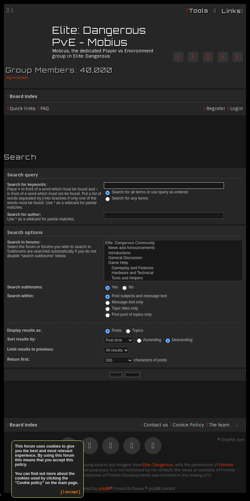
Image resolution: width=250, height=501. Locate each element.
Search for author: (24, 214)
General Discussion (173, 258)
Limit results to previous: (30, 349)
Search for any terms (126, 198)
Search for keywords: (27, 184)
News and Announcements (173, 247)
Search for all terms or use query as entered (146, 192)
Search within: (20, 296)
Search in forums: (23, 242)
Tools (198, 10)
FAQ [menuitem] (44, 108)
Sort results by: (21, 339)
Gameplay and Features (173, 268)
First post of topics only (128, 314)
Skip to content (17, 78)
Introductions (173, 253)
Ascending (149, 340)
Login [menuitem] (236, 108)
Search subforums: (25, 287)
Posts (113, 330)
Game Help (173, 262)
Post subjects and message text (136, 296)
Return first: (18, 359)
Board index (23, 96)
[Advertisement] (125, 131)
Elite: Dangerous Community (173, 243)
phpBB (104, 488)
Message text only (124, 302)
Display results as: (24, 330)
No (128, 287)
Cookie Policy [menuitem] (188, 425)
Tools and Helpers (173, 278)
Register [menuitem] (215, 108)
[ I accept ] (70, 492)
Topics (134, 330)
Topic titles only (121, 308)
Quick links (22, 108)
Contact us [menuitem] (156, 425)
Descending (179, 340)
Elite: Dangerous (158, 464)
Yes (111, 287)
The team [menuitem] (219, 425)
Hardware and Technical (173, 273)
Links (231, 10)
